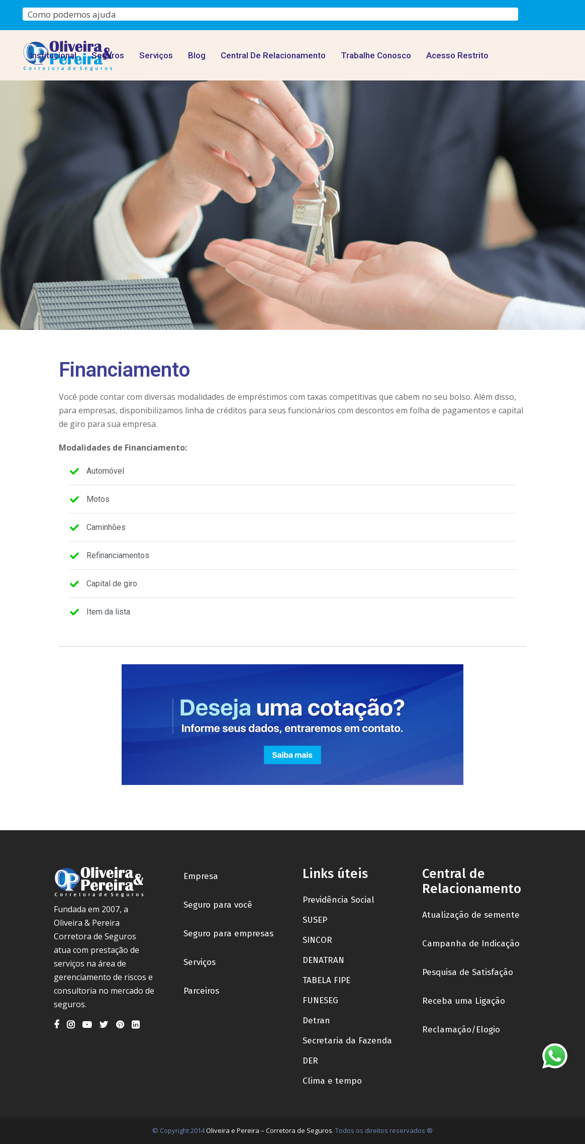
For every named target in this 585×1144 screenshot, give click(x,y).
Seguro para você (217, 905)
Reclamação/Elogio (461, 1029)
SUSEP (315, 920)
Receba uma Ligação (463, 1001)
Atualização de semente (471, 915)
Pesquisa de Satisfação (467, 972)
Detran (316, 1020)
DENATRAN (323, 960)
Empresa (200, 876)
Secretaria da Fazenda (347, 1040)
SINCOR (317, 940)
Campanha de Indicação (471, 943)
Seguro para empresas (228, 933)
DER (310, 1060)
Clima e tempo (332, 1081)
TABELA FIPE (326, 980)
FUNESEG (320, 1000)
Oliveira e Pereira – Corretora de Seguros (269, 1130)
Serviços (199, 962)
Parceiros (201, 991)
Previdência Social (338, 900)
